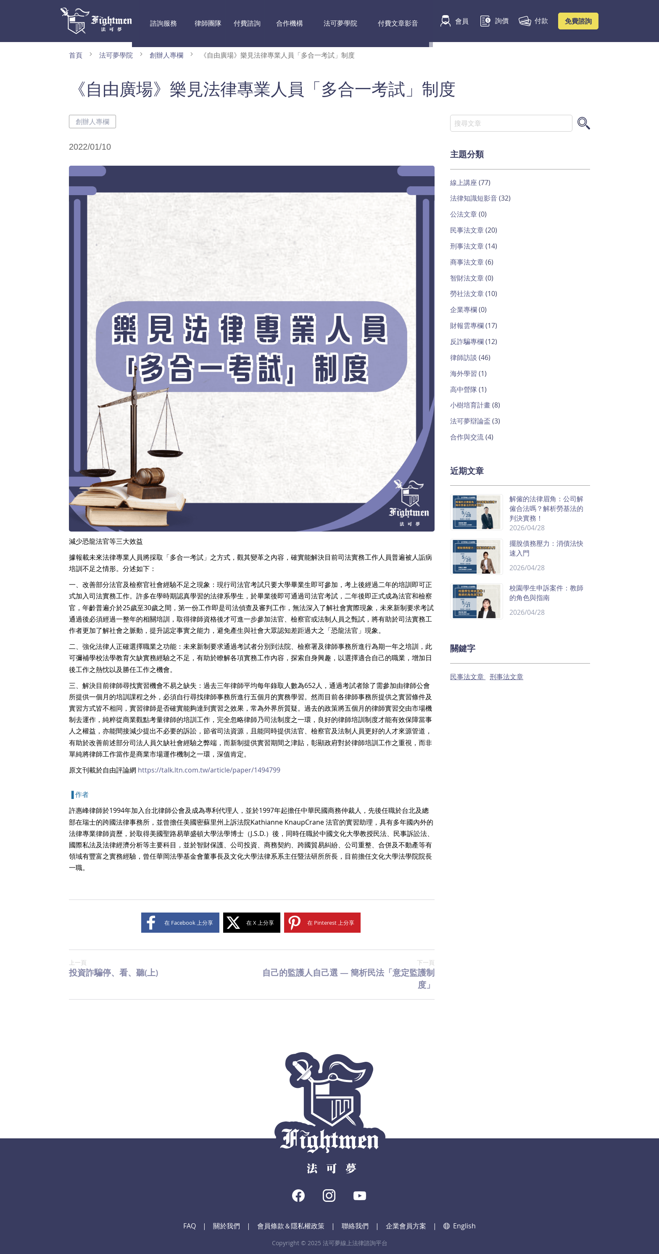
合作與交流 (467, 437)
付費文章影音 (368, 21)
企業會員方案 (406, 1225)
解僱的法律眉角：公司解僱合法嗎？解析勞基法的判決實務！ (546, 508)
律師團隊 (197, 21)
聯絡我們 (355, 1225)
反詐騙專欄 (467, 341)
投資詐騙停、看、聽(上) (113, 968)
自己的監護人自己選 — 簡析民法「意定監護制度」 (343, 974)
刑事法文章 (467, 246)
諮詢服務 (158, 21)
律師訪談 (464, 357)
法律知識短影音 (474, 198)
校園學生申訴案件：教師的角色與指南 (546, 592)
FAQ (189, 1225)
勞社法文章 (467, 293)
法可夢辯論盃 (471, 421)
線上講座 (464, 182)
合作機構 (276, 21)
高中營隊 (464, 389)
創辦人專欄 (167, 55)
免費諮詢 (578, 21)
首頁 (76, 55)
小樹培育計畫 (471, 405)
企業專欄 (464, 309)
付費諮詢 (237, 21)
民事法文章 (467, 230)
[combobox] (511, 123)
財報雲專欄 (467, 325)
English (459, 1225)
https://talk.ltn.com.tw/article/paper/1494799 (209, 770)
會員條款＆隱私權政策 (290, 1225)
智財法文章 (467, 278)
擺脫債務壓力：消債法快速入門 (546, 548)
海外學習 (464, 373)
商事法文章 (467, 262)
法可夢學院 (319, 21)
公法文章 (464, 214)
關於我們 (226, 1225)
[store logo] (96, 21)
